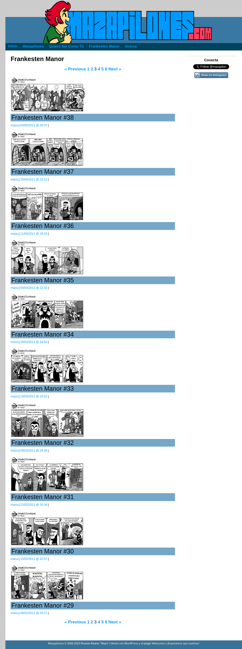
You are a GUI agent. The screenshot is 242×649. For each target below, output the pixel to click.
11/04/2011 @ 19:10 (33, 233)
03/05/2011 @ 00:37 (33, 125)
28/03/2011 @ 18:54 (33, 342)
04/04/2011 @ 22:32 (33, 288)
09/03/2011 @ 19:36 (33, 450)
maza (14, 125)
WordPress (131, 643)
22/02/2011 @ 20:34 (33, 504)
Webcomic (158, 643)
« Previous (75, 68)
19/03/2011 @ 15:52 (33, 396)
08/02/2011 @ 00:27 (33, 613)
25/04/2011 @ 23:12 (33, 179)
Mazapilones (56, 643)
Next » (114, 68)
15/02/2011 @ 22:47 (33, 559)
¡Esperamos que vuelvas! (183, 643)
